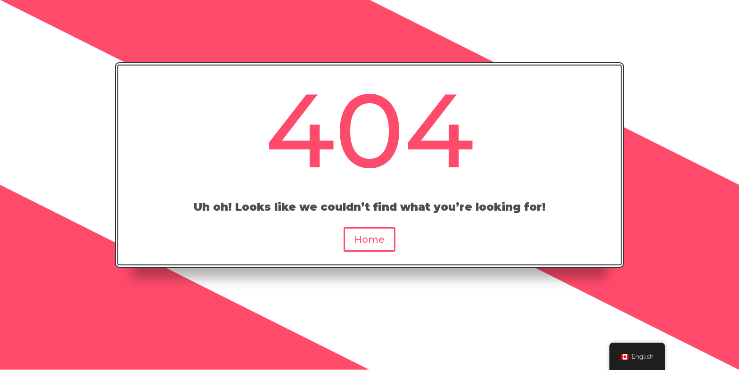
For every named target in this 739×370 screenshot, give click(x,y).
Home (369, 239)
